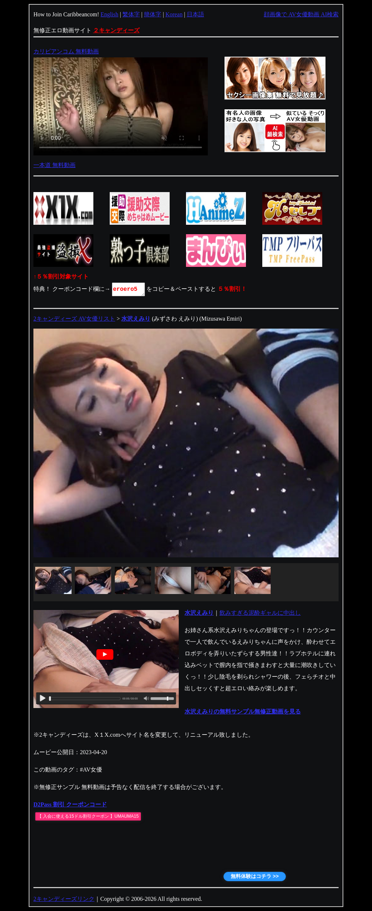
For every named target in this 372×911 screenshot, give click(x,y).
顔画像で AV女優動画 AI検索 (301, 14)
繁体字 (131, 14)
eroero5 (129, 289)
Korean (173, 14)
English (109, 14)
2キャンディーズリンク (63, 899)
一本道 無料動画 (54, 165)
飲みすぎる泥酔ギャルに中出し (260, 613)
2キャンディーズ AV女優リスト (74, 319)
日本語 (195, 14)
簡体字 (152, 14)
